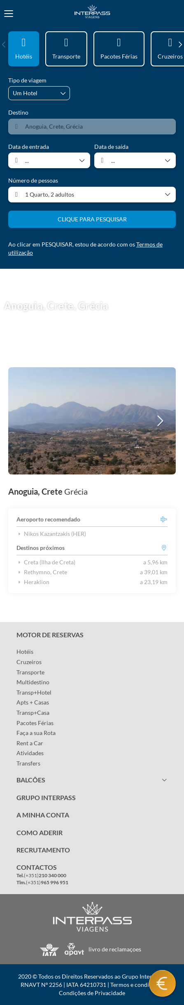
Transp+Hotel (33, 692)
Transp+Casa (32, 712)
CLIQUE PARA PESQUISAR (92, 219)
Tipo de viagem (27, 80)
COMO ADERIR (39, 832)
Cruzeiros (29, 661)
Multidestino (32, 682)
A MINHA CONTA (42, 815)
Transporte (30, 672)
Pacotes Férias (35, 722)
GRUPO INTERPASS (46, 797)
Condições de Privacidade (92, 992)
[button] (4, 44)
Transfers (28, 763)
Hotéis (24, 651)
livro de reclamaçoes (115, 949)
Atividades (30, 752)
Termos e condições (135, 984)
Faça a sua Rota (36, 732)
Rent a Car (29, 743)
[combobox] (92, 126)
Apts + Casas (32, 702)
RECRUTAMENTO (43, 850)
